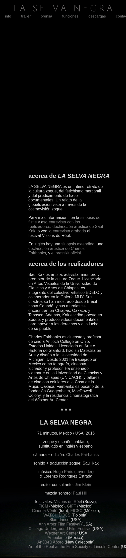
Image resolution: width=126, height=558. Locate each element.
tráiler (26, 16)
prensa (46, 16)
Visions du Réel (68, 502)
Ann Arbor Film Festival (59, 524)
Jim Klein (83, 485)
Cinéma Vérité (44, 511)
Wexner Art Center (61, 533)
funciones (70, 16)
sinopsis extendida (78, 244)
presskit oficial (68, 253)
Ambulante (57, 538)
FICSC (76, 511)
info (8, 16)
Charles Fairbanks (82, 455)
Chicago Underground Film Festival (60, 529)
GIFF (71, 506)
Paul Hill (80, 493)
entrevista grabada (69, 231)
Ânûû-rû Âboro (50, 542)
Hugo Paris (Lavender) (73, 472)
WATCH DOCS (57, 515)
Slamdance (59, 520)
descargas (97, 16)
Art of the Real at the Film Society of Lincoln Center (74, 547)
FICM (43, 506)
